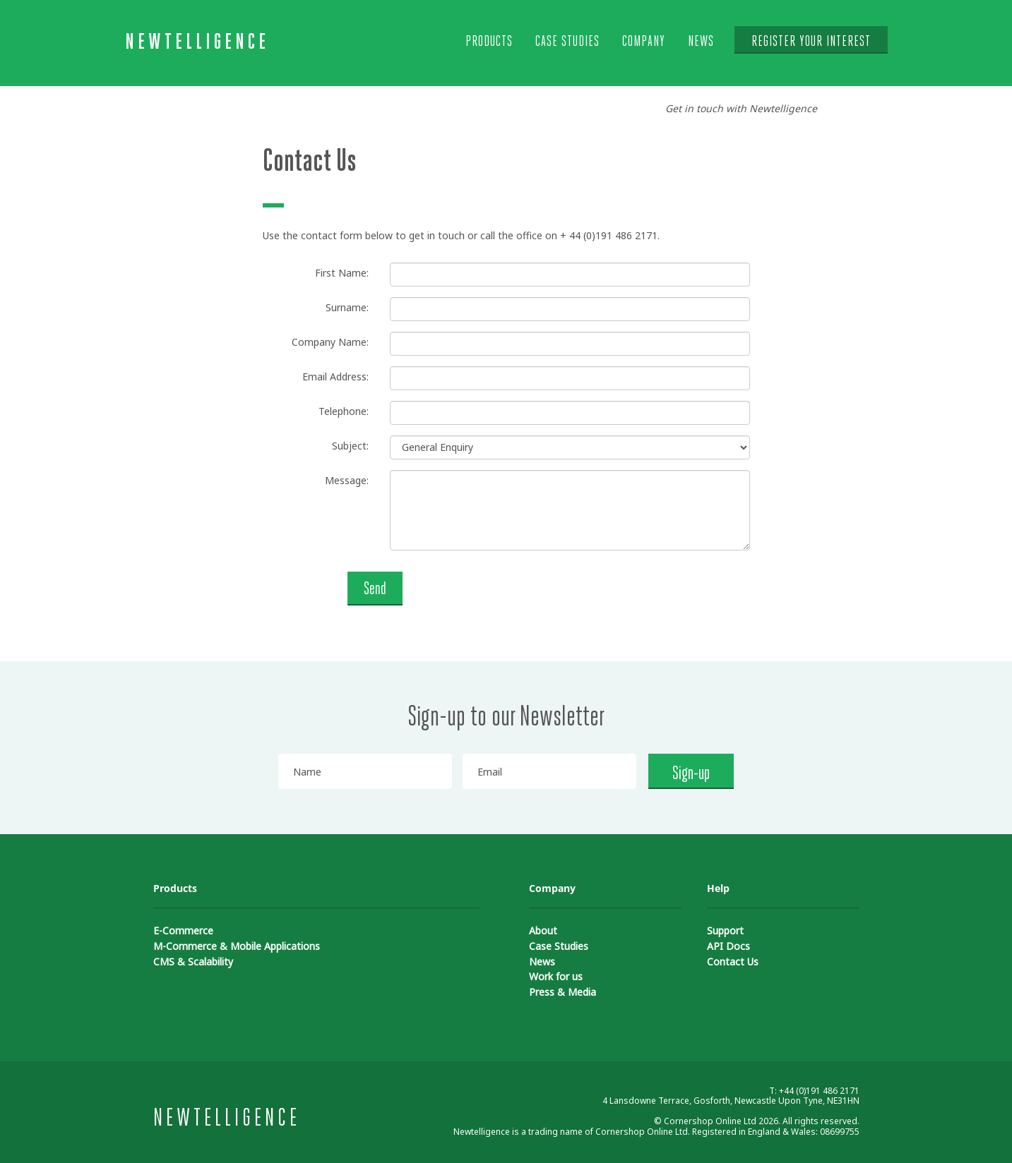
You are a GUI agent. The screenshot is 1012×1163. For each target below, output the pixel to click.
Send (375, 589)
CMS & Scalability (193, 961)
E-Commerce (183, 930)
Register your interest (811, 42)
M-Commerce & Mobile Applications (236, 946)
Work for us (556, 976)
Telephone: (344, 411)
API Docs (728, 946)
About (543, 930)
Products (489, 42)
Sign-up (691, 774)
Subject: (350, 445)
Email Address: (335, 376)
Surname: (347, 307)
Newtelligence (197, 43)
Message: (347, 480)
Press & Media (562, 992)
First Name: (342, 272)
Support (725, 930)
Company (643, 42)
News (701, 42)
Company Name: (330, 342)
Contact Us (732, 961)
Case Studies (567, 42)
